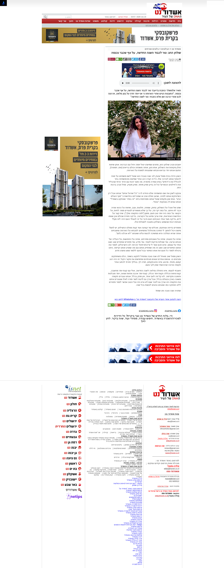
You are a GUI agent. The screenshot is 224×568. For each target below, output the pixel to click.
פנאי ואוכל (112, 470)
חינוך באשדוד (121, 475)
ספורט (163, 21)
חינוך (71, 21)
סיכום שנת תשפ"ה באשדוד (131, 466)
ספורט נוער (125, 413)
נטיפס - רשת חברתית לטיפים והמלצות (128, 483)
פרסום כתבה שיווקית (134, 530)
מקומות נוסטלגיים (135, 448)
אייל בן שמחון (137, 485)
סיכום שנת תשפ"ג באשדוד (131, 418)
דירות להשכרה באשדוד (133, 506)
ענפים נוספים (137, 413)
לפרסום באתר (110, 17)
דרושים (120, 21)
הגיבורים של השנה (135, 420)
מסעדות (139, 399)
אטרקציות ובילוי (128, 457)
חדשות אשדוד (136, 395)
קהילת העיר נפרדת (127, 434)
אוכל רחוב (128, 406)
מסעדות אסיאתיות (123, 402)
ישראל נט (138, 482)
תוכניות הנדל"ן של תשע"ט (106, 471)
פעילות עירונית (124, 432)
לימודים (129, 454)
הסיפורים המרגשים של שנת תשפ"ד (126, 439)
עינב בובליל (137, 549)
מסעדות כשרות (103, 404)
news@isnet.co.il (172, 453)
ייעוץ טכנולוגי (95, 468)
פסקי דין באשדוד (135, 461)
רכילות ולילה (137, 390)
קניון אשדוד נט (107, 475)
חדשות (172, 21)
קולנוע (104, 21)
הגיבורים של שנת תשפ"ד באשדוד (129, 438)
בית (179, 21)
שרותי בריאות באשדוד (134, 513)
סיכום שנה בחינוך (128, 422)
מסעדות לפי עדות (118, 404)
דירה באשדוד (137, 537)
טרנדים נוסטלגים (104, 448)
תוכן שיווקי (138, 454)
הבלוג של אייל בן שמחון (169, 25)
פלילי (108, 397)
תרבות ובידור (136, 408)
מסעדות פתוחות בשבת (105, 402)
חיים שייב (138, 554)
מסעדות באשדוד (136, 502)
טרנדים (116, 457)
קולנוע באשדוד (97, 409)
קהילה (138, 21)
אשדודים (120, 392)
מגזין (140, 415)
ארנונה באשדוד (136, 520)
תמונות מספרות (121, 417)
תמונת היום (117, 429)
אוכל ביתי (136, 402)
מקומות (111, 392)
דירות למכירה (137, 564)
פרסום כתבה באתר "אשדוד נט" (130, 489)
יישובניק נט (137, 496)
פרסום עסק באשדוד (134, 480)
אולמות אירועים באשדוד (133, 535)
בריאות (113, 432)
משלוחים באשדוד (135, 501)
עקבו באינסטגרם (148, 310)
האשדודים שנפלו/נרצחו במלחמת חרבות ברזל (123, 441)
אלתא (140, 563)
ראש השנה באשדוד (126, 471)
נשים (140, 470)
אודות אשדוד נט (83, 21)
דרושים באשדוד (136, 516)
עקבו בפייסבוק (173, 310)
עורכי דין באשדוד (120, 461)
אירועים (139, 429)
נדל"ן (101, 397)
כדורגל (106, 413)
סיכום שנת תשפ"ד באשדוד (131, 436)
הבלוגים (165, 49)
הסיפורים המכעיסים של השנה (125, 424)
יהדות (121, 470)
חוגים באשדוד (111, 409)
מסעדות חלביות (121, 401)
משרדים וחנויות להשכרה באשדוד (130, 511)
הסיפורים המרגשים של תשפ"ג (114, 420)
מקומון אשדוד (137, 499)
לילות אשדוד (128, 429)
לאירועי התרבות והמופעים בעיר (130, 409)
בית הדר (139, 557)
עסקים (129, 21)
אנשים (103, 392)
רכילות (155, 21)
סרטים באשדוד (134, 475)
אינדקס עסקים (100, 470)
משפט (96, 21)
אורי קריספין (159, 446)
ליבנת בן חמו (137, 551)
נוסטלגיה (109, 417)
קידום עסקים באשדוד (134, 492)
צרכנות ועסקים (136, 452)
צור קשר (62, 21)
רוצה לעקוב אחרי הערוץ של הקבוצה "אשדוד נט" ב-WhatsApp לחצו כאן (148, 299)
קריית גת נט (137, 544)
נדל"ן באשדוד (137, 478)
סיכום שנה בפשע (112, 422)
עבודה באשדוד (136, 532)
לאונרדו (139, 559)
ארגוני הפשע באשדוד (121, 397)
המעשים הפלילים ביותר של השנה (115, 473)
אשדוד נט (176, 49)
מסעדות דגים (108, 401)
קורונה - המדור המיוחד (132, 463)
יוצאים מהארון (131, 394)
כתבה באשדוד (136, 533)
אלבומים (138, 427)
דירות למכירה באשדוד (134, 504)
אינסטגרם (106, 429)
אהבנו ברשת (131, 470)
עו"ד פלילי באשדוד (135, 538)
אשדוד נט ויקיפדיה (135, 528)
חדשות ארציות (136, 397)
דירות (112, 21)
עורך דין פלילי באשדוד (133, 540)
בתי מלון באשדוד (136, 494)
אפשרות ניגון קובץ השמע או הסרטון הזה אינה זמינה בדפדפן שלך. (140, 83)
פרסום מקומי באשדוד (134, 490)
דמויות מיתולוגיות (120, 448)
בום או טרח (130, 392)
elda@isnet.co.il (172, 441)
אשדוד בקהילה (136, 431)
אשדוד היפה (137, 432)
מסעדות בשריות (136, 401)
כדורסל (115, 413)
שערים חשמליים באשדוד (133, 523)
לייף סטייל (138, 455)
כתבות (139, 417)
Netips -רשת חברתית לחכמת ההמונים (128, 525)
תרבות (146, 21)
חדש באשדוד (118, 454)
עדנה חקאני (137, 556)
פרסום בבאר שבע (135, 509)
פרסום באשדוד (136, 526)
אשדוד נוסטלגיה (135, 447)
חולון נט (139, 545)
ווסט (140, 561)
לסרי (140, 552)
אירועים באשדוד (136, 514)
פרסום (139, 547)
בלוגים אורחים (151, 25)
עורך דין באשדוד (136, 542)
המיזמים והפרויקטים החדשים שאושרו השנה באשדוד (122, 468)
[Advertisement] (73, 87)
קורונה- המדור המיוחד (133, 464)
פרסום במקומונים (135, 497)
